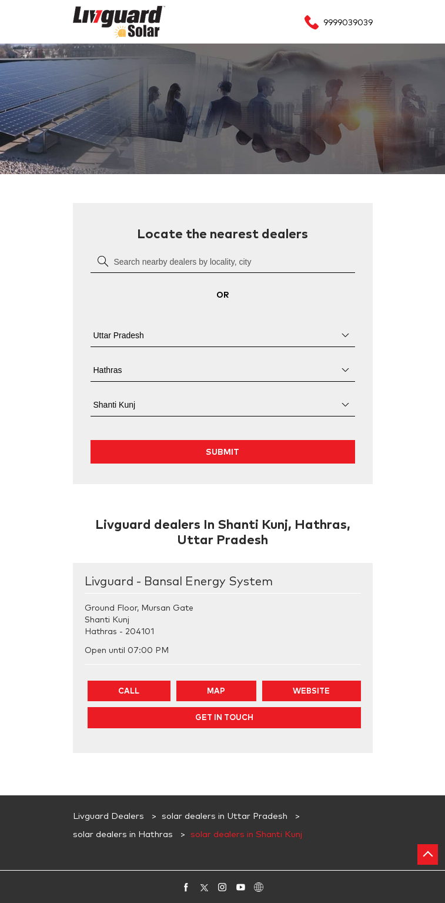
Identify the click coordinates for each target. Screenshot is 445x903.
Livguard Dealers (109, 816)
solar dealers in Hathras (123, 834)
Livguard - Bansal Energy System (179, 582)
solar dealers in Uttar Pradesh (224, 816)
